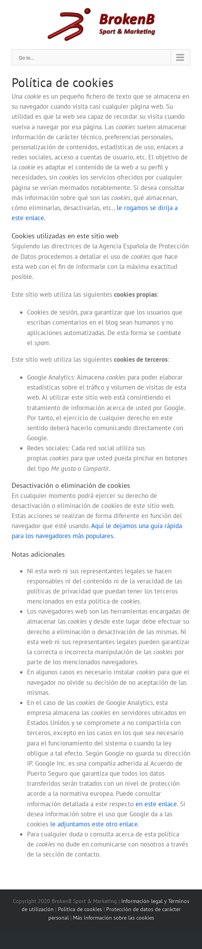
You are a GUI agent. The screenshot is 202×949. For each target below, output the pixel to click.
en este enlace (156, 804)
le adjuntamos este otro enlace (94, 824)
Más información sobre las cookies (112, 917)
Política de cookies (81, 909)
